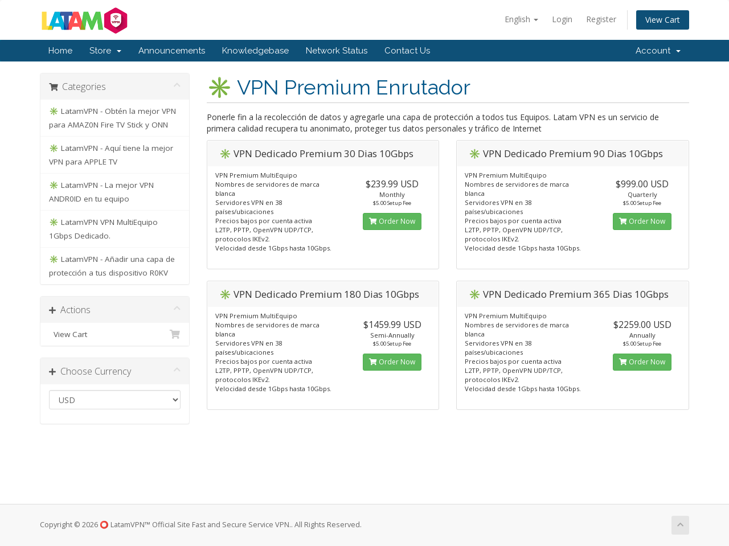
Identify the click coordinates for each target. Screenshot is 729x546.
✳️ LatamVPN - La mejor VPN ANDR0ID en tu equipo (101, 192)
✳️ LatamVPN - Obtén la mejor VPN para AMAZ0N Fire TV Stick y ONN (112, 118)
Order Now (392, 221)
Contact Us (407, 51)
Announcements (171, 51)
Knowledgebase (255, 51)
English (521, 19)
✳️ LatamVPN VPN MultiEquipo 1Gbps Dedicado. (103, 229)
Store (105, 51)
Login (562, 19)
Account (658, 51)
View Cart (662, 19)
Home (60, 51)
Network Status (336, 51)
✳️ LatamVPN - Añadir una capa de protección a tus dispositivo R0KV (112, 266)
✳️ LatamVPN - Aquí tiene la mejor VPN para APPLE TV (111, 155)
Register (601, 19)
